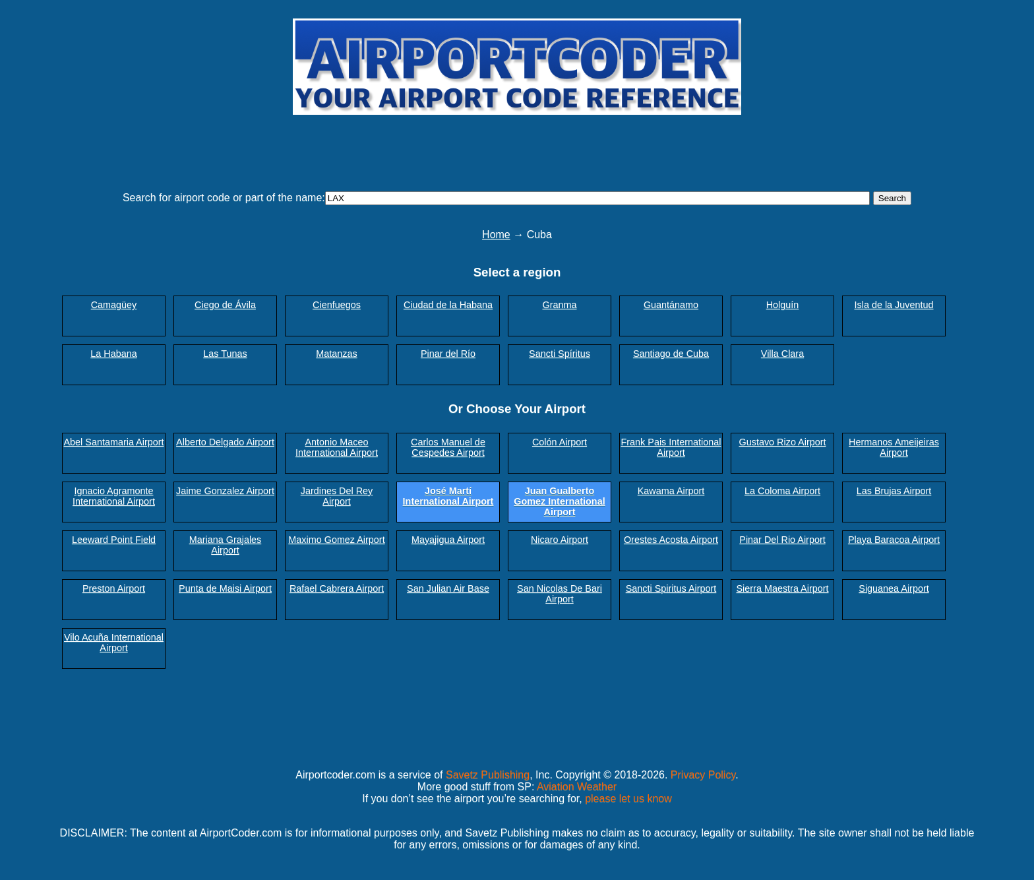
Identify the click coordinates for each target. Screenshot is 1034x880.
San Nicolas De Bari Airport (559, 593)
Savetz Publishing (488, 774)
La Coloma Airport (782, 491)
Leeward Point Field (114, 539)
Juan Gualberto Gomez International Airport (559, 501)
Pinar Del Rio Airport (782, 539)
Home (496, 234)
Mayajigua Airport (448, 539)
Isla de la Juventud (893, 304)
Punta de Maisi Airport (225, 588)
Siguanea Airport (893, 588)
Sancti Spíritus (559, 353)
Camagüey (114, 304)
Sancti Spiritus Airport (671, 588)
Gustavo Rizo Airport (782, 442)
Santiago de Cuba (671, 353)
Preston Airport (113, 588)
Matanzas (336, 353)
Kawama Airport (671, 491)
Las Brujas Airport (894, 491)
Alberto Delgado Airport (225, 442)
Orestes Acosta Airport (671, 539)
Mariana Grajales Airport (225, 544)
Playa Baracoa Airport (894, 539)
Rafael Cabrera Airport (336, 588)
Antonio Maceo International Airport (336, 447)
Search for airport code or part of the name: (224, 197)
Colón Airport (559, 442)
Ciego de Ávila (225, 304)
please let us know (628, 798)
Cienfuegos (337, 304)
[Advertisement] (517, 147)
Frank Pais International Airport (671, 447)
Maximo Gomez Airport (336, 539)
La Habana (113, 353)
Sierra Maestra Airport (783, 588)
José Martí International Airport (448, 496)
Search (892, 198)
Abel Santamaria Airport (114, 442)
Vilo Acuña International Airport (114, 642)
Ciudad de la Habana (448, 304)
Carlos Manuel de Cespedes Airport (448, 447)
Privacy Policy (703, 774)
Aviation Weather (577, 786)
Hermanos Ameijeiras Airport (894, 447)
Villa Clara (782, 353)
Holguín (782, 304)
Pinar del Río (448, 353)
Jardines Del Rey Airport (337, 496)
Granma (560, 304)
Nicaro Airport (559, 539)
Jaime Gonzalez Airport (225, 491)
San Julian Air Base (448, 588)
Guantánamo (671, 304)
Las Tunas (225, 353)
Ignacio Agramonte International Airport (114, 496)
